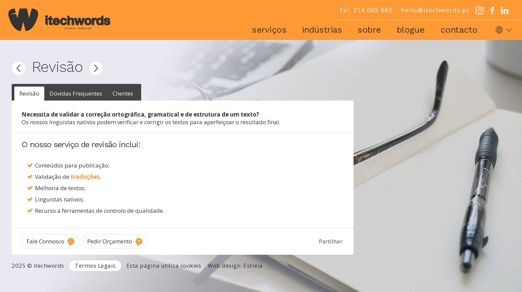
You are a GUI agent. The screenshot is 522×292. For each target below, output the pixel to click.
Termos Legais (95, 265)
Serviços (269, 30)
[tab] (29, 94)
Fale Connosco (45, 241)
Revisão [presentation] (29, 93)
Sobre (369, 30)
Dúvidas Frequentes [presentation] (76, 93)
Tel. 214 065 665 (366, 10)
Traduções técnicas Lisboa (326, 279)
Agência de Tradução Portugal (37, 279)
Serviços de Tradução (102, 279)
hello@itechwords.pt (435, 10)
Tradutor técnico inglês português (250, 279)
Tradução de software (388, 279)
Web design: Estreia (235, 265)
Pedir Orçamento (109, 241)
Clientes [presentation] (123, 93)
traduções (85, 176)
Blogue (411, 30)
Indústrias (322, 30)
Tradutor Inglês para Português (168, 279)
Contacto (459, 30)
